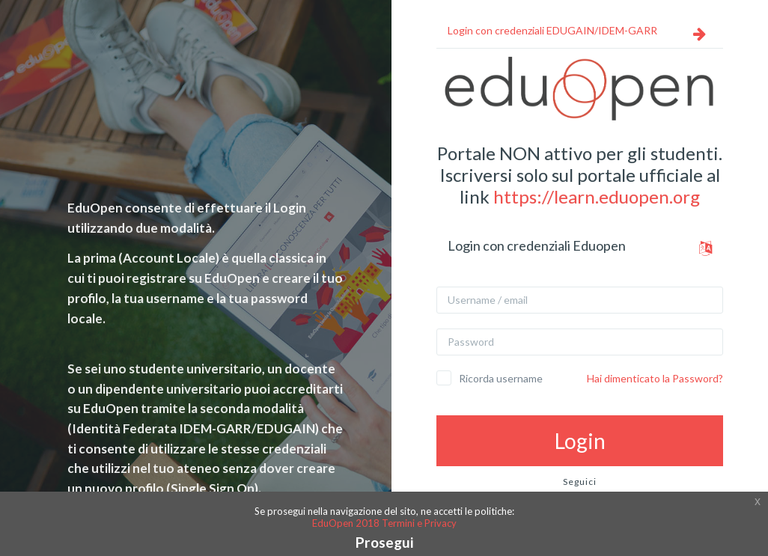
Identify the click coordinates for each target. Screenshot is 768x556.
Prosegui (384, 542)
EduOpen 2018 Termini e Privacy (384, 523)
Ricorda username (501, 378)
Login (580, 440)
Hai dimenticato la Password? (655, 378)
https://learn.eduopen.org (596, 196)
